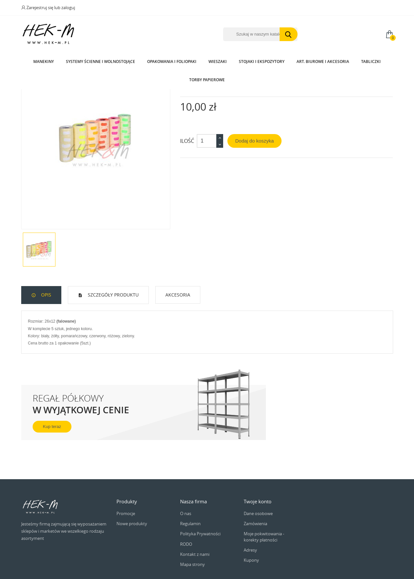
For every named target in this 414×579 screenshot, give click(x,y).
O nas (185, 566)
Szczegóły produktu (112, 347)
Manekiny (43, 61)
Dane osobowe (258, 566)
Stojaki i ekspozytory (261, 61)
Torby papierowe (207, 80)
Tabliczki (371, 61)
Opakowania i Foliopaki (171, 61)
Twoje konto (257, 554)
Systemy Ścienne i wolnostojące (100, 61)
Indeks (187, 138)
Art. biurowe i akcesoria (323, 61)
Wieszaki (217, 61)
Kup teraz (52, 479)
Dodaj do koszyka (254, 193)
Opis (45, 347)
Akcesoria (177, 347)
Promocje (125, 566)
